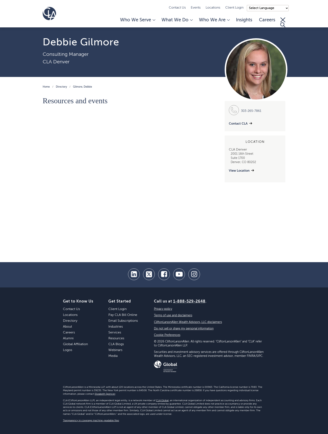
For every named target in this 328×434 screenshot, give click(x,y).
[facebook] (164, 274)
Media (113, 356)
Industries (115, 326)
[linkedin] (134, 274)
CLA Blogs (116, 344)
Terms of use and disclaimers (173, 315)
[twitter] (149, 274)
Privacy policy (163, 309)
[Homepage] (49, 13)
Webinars (115, 350)
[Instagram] (194, 274)
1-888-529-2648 (189, 301)
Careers (267, 20)
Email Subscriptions (123, 321)
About (67, 326)
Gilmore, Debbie (82, 87)
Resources (116, 338)
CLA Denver (56, 61)
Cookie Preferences (167, 335)
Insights (244, 20)
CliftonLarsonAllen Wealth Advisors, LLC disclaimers (188, 322)
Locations (213, 7)
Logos (67, 350)
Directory (61, 87)
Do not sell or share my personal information (184, 328)
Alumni (68, 338)
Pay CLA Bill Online (122, 315)
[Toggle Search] (282, 22)
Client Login (234, 7)
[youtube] (179, 274)
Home (46, 87)
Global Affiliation (75, 344)
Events (196, 7)
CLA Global (162, 400)
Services (114, 332)
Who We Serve (137, 20)
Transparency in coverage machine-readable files (91, 420)
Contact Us (177, 7)
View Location (239, 170)
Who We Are (214, 20)
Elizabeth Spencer (105, 394)
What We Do (176, 20)
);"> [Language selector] (268, 8)
